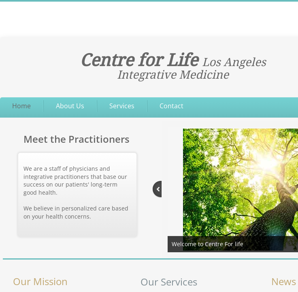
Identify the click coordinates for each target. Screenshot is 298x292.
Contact (171, 105)
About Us (70, 105)
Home (21, 105)
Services (121, 105)
